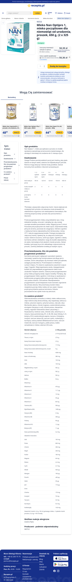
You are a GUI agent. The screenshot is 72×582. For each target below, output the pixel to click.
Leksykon (43, 567)
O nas (25, 571)
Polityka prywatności (31, 557)
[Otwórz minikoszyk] (67, 13)
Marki (41, 564)
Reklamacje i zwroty (30, 559)
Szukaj (37, 13)
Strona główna (5, 18)
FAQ (40, 562)
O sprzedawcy (43, 59)
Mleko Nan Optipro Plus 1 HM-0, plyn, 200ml (32, 127)
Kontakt (26, 574)
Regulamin (27, 569)
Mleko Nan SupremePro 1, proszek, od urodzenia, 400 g (11, 127)
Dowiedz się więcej (62, 51)
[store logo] (36, 5)
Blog (41, 559)
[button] (18, 136)
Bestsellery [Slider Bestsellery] (12, 97)
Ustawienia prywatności (27, 577)
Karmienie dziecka (33, 18)
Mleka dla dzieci (48, 18)
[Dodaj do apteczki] (3, 23)
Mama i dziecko (19, 18)
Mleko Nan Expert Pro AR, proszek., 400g (54, 127)
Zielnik (41, 569)
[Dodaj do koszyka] (59, 66)
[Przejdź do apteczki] (59, 13)
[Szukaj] (31, 13)
